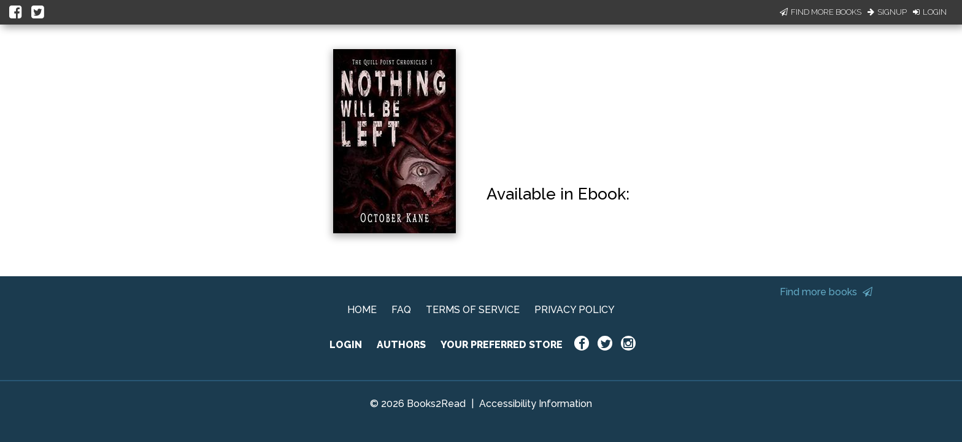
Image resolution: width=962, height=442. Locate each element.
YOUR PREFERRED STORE (502, 345)
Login (930, 12)
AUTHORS (401, 345)
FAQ (401, 310)
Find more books (826, 292)
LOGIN (345, 345)
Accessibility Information (535, 403)
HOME (362, 310)
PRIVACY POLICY (574, 310)
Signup (887, 12)
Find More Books (820, 12)
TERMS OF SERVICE (473, 310)
